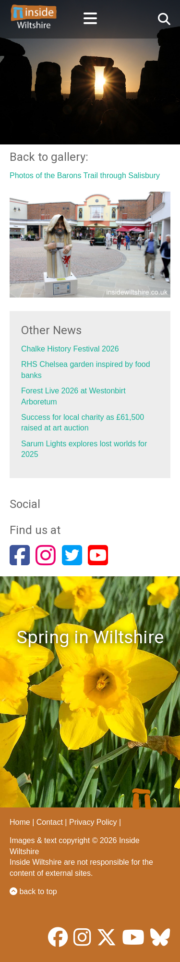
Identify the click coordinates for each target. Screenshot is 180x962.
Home (20, 822)
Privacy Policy (93, 822)
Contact (49, 822)
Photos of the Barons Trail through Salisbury (85, 175)
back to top (33, 891)
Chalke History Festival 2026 (70, 349)
